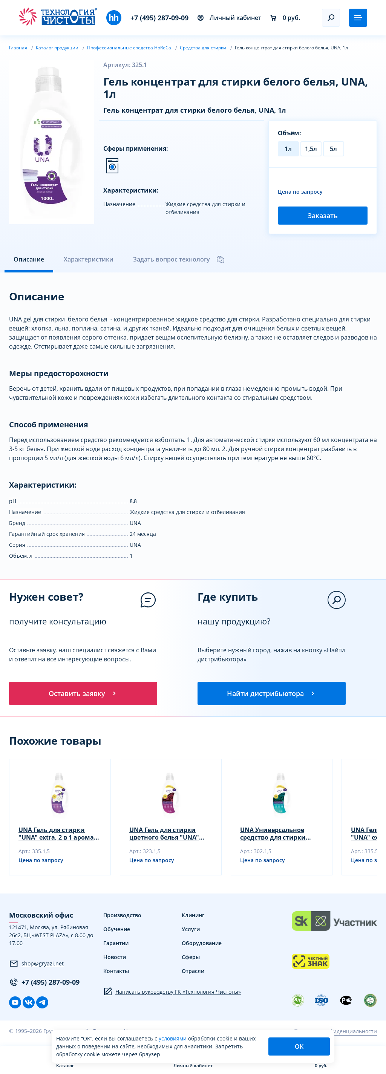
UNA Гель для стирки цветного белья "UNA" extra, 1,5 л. (164, 834)
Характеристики (88, 259)
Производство (122, 915)
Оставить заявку (83, 693)
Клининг (193, 915)
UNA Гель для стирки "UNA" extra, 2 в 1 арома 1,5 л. (56, 834)
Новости (114, 957)
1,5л (311, 149)
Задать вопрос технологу (179, 259)
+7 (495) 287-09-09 (159, 17)
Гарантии (116, 943)
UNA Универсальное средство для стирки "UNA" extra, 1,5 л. (273, 834)
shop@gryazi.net (36, 963)
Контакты (116, 971)
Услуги (191, 929)
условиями (173, 1038)
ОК (299, 1046)
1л (288, 149)
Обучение (116, 929)
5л (333, 149)
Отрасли (193, 971)
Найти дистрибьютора (271, 693)
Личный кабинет (229, 18)
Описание (29, 259)
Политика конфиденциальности (335, 1031)
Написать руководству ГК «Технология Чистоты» (172, 992)
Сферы (191, 957)
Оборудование (202, 943)
